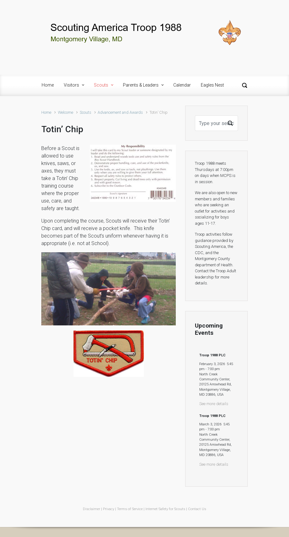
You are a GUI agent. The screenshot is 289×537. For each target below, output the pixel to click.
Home (46, 112)
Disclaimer (91, 509)
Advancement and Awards (120, 112)
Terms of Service (130, 509)
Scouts (85, 112)
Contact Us (197, 509)
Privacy (108, 509)
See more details (213, 403)
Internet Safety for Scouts (165, 509)
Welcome (65, 112)
